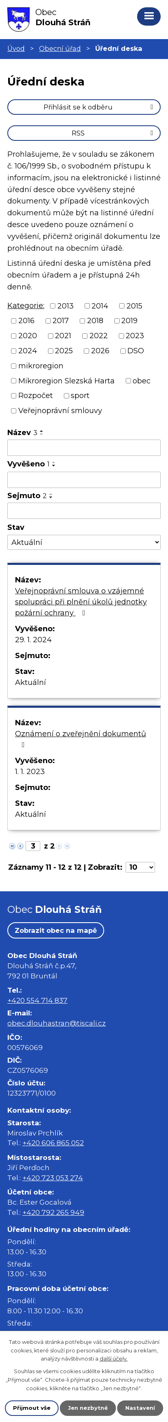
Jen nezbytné (88, 1407)
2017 (60, 320)
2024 (27, 350)
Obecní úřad (60, 48)
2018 (95, 320)
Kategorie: (25, 305)
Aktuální (30, 682)
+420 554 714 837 (37, 1000)
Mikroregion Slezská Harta (66, 380)
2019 (129, 320)
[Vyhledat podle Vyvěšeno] (84, 480)
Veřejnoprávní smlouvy (60, 410)
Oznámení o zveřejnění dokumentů (80, 738)
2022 (98, 335)
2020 (27, 335)
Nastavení (140, 1407)
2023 (135, 335)
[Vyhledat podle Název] (84, 448)
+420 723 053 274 (52, 1177)
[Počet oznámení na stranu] (140, 867)
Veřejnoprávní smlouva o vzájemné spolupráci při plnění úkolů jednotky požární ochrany (81, 601)
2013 (65, 305)
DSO (135, 350)
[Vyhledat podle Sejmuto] (84, 511)
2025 (64, 350)
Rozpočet (35, 395)
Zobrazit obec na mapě (56, 930)
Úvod (16, 48)
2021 (63, 335)
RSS (114, 133)
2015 (134, 305)
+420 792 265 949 (53, 1212)
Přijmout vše (31, 1407)
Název (22, 432)
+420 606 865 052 (53, 1142)
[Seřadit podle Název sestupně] (41, 434)
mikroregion (40, 365)
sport (80, 395)
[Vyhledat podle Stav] (84, 542)
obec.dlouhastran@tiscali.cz (56, 1023)
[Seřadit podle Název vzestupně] (41, 431)
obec (142, 380)
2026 (100, 350)
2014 (100, 305)
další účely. (114, 1359)
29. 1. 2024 (33, 639)
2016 (26, 320)
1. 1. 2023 (30, 771)
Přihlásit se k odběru (100, 107)
